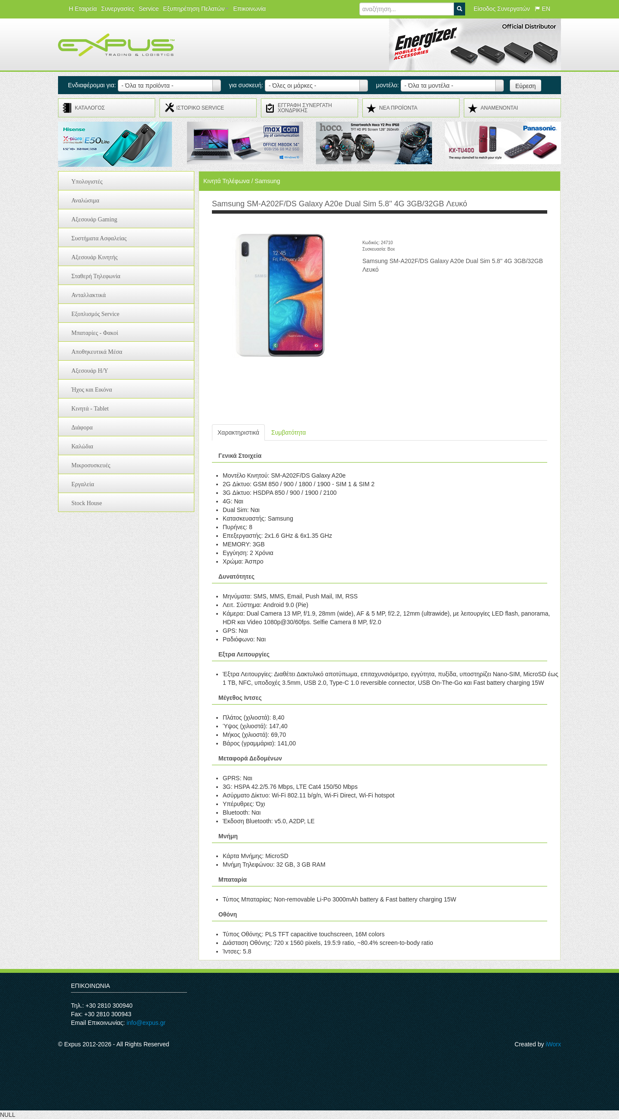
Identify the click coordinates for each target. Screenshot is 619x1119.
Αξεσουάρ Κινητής (94, 257)
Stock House (86, 503)
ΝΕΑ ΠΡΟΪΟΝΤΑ (398, 108)
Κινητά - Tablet (90, 408)
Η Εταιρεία (83, 8)
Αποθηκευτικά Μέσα (96, 352)
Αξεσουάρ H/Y (89, 371)
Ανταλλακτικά (88, 295)
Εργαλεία (82, 484)
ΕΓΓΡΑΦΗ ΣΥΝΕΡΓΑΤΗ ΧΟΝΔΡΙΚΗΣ (305, 107)
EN (542, 8)
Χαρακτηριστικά (238, 432)
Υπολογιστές (87, 181)
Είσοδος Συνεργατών (502, 8)
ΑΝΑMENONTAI (499, 108)
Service (149, 8)
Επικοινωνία (249, 8)
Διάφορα (82, 427)
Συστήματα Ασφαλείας (99, 238)
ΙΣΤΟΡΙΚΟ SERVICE (200, 108)
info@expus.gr (145, 1022)
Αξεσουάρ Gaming (94, 219)
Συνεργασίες (117, 8)
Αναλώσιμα (85, 200)
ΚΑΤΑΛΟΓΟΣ (90, 108)
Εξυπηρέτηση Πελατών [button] (196, 8)
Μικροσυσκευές (90, 465)
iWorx (553, 1044)
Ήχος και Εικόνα (91, 389)
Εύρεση (525, 86)
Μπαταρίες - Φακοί (94, 333)
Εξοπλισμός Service (95, 314)
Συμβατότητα (288, 432)
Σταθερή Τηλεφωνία (95, 276)
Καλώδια (82, 446)
